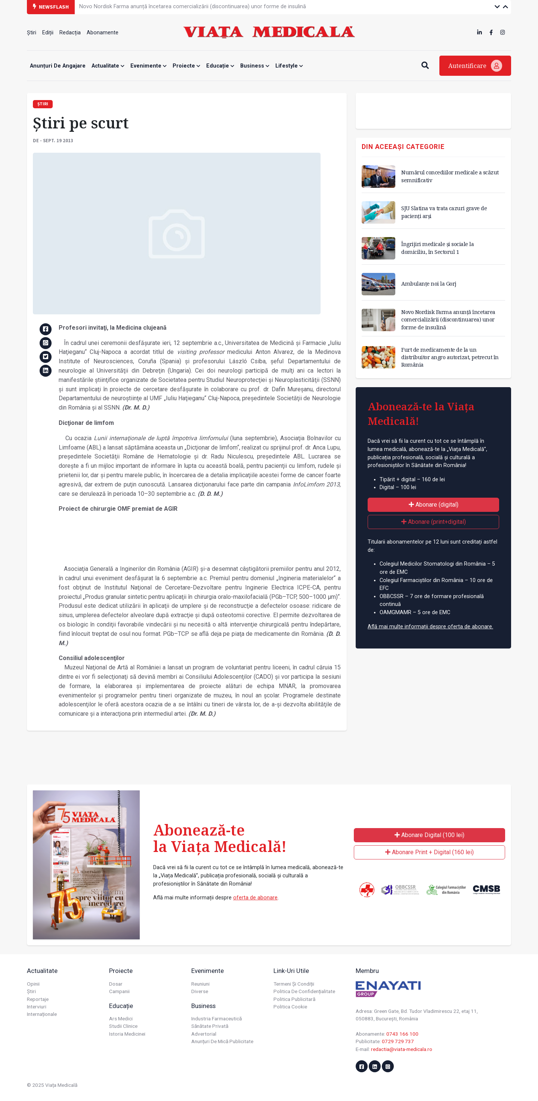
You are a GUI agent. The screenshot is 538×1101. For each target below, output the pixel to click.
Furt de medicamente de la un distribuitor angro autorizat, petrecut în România (450, 357)
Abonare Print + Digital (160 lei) (429, 852)
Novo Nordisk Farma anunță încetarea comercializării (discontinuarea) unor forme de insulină (192, 6)
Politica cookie (290, 1007)
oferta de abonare (255, 898)
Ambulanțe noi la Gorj (429, 283)
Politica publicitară (294, 999)
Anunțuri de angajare (58, 66)
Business (254, 66)
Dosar (116, 984)
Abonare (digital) (433, 504)
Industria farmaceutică (216, 1018)
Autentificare (475, 66)
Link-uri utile (291, 970)
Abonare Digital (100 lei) (429, 835)
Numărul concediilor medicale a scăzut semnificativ (450, 176)
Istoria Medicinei (127, 1034)
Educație (220, 66)
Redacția (70, 32)
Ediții (47, 32)
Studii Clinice (123, 1026)
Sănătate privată (209, 1026)
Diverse (199, 991)
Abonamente (102, 32)
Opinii (33, 984)
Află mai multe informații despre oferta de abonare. (430, 626)
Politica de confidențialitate (304, 991)
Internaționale (42, 1014)
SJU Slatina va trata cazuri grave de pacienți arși (444, 212)
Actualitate (108, 66)
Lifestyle (289, 66)
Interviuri (36, 1007)
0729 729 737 (398, 1041)
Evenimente (148, 66)
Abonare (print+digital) (433, 521)
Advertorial (203, 1034)
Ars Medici (121, 1018)
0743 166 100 (402, 1034)
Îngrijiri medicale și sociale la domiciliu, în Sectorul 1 (437, 247)
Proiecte (186, 66)
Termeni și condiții (293, 984)
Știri (31, 32)
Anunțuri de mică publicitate (222, 1041)
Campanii (119, 991)
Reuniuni (200, 984)
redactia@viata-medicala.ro (401, 1049)
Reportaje (38, 999)
